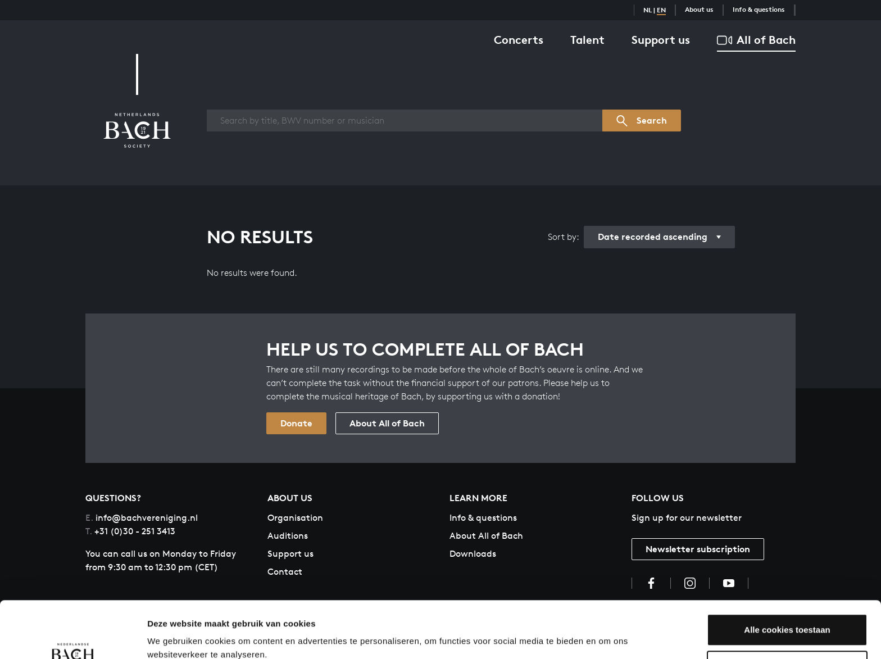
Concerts (518, 40)
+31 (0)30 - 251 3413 (130, 531)
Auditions (287, 535)
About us (699, 9)
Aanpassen (788, 617)
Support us (661, 40)
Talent (587, 40)
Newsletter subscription (698, 549)
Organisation (295, 517)
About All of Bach (387, 423)
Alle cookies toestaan (787, 581)
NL (647, 10)
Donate (296, 423)
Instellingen (171, 637)
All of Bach (756, 40)
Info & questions (759, 9)
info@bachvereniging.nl (141, 517)
